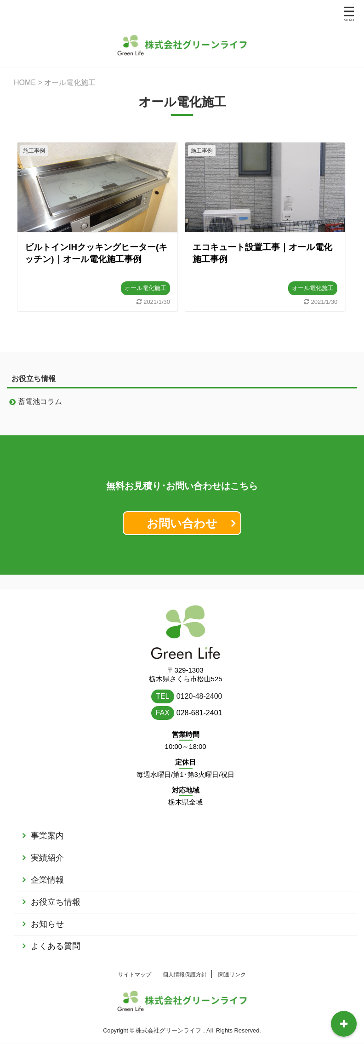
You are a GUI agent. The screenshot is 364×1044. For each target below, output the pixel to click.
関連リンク (232, 960)
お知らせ (47, 909)
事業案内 (47, 821)
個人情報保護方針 (185, 960)
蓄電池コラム (40, 401)
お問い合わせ (182, 523)
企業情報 (47, 865)
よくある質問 (55, 931)
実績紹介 (47, 843)
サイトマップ (134, 960)
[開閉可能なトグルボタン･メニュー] (344, 1024)
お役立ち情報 (55, 887)
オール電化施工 (145, 288)
